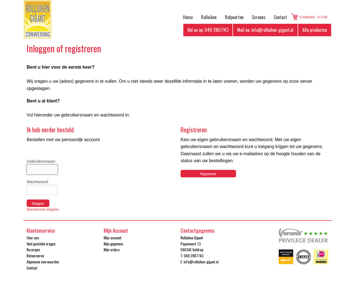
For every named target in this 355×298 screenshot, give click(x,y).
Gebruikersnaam (41, 161)
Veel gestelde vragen (41, 244)
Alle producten (314, 30)
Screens (258, 17)
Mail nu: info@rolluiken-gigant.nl (265, 30)
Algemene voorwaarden (43, 262)
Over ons (33, 237)
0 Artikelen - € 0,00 (313, 17)
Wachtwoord (37, 182)
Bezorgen (33, 249)
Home (188, 17)
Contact (280, 17)
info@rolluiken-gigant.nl (201, 262)
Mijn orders (112, 249)
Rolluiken (209, 17)
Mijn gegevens (113, 244)
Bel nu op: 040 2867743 (207, 30)
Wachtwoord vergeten (43, 209)
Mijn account (112, 237)
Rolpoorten (234, 17)
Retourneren (35, 255)
